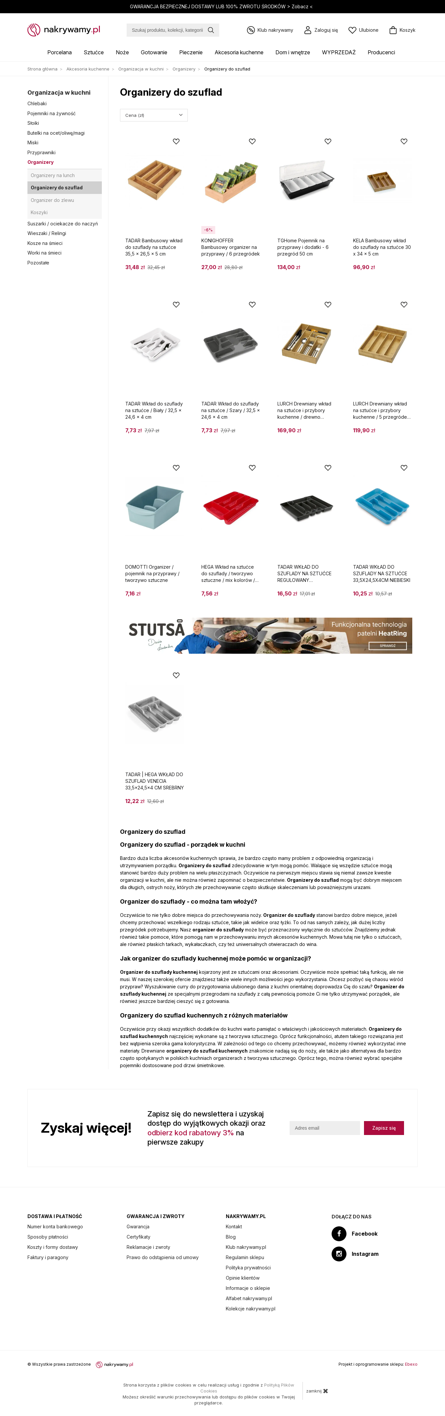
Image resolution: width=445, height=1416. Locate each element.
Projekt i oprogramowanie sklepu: (378, 1364)
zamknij (317, 1391)
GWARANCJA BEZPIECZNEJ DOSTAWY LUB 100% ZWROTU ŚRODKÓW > (222, 6)
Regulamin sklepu (245, 1257)
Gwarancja (138, 1226)
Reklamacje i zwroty (148, 1247)
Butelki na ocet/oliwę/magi (56, 133)
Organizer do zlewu (52, 200)
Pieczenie (191, 52)
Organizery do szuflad (57, 187)
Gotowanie (154, 52)
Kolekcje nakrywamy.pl (250, 1308)
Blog (231, 1237)
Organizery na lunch (53, 175)
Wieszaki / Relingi (46, 233)
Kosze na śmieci (44, 243)
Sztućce (94, 52)
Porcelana (59, 52)
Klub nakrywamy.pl (246, 1247)
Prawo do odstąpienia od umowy (163, 1257)
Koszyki (39, 212)
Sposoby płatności (47, 1237)
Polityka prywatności (248, 1267)
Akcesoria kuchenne (239, 52)
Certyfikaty (138, 1237)
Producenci (381, 52)
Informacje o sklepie (248, 1288)
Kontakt (234, 1226)
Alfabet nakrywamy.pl (249, 1298)
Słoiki (33, 123)
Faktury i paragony (47, 1257)
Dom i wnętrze (292, 52)
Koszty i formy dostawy (52, 1247)
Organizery (40, 162)
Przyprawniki (41, 152)
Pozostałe (38, 262)
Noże (122, 52)
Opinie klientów (243, 1278)
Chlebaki (37, 103)
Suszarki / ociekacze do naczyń (62, 223)
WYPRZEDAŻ (339, 52)
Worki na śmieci (44, 253)
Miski (32, 142)
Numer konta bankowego (55, 1226)
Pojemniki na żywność (51, 113)
